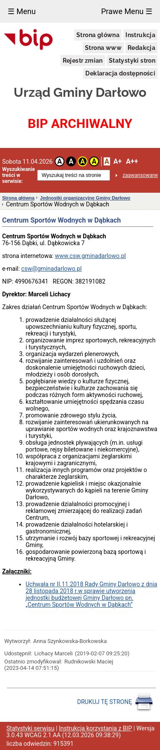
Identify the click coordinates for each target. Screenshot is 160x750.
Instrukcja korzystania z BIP (95, 728)
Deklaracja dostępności (120, 73)
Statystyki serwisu (30, 728)
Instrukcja (140, 35)
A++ (132, 161)
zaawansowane (140, 175)
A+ (117, 161)
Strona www (103, 47)
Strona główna (97, 35)
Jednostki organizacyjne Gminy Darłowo (85, 197)
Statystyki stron (132, 60)
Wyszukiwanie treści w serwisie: (18, 175)
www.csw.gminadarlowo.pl (90, 255)
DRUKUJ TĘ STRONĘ (115, 702)
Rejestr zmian (83, 60)
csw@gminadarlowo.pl (51, 268)
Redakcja (141, 47)
